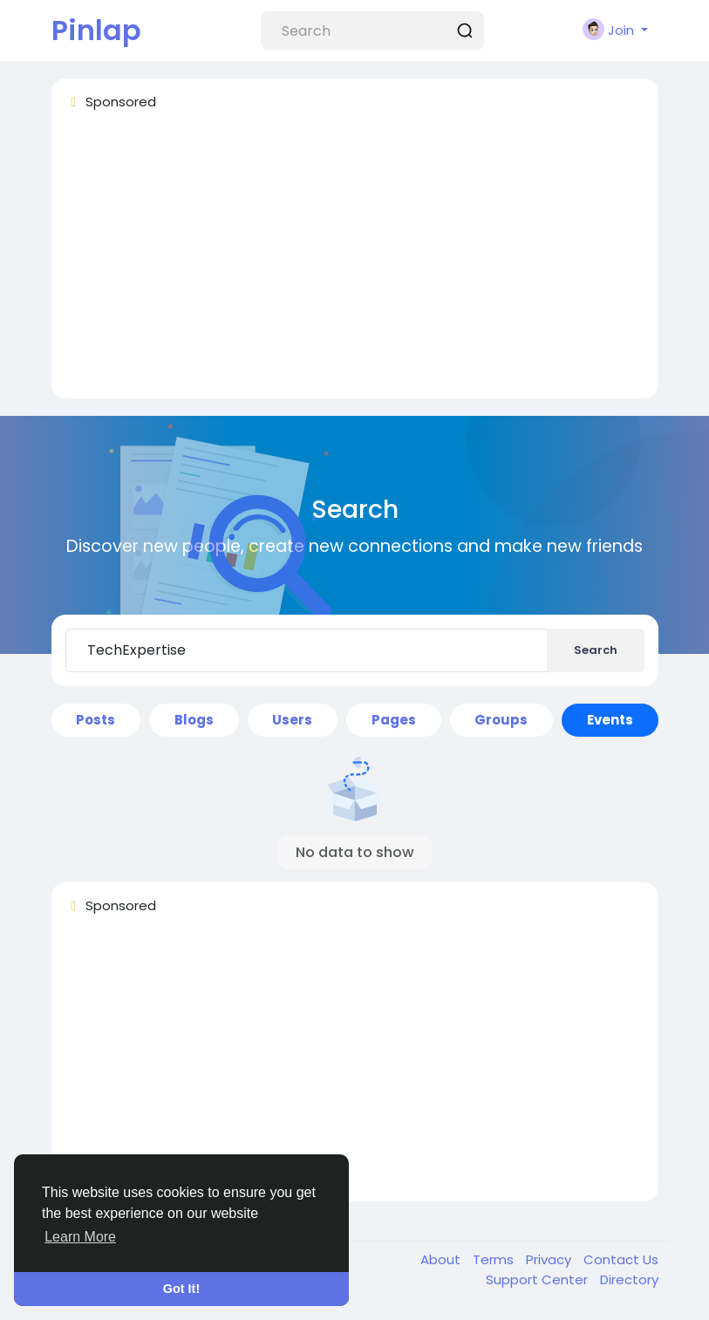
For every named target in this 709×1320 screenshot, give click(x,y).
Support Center (538, 1279)
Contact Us (620, 1259)
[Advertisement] (354, 262)
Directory (629, 1279)
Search (595, 650)
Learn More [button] (80, 1236)
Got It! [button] (181, 1289)
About (442, 1259)
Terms (495, 1259)
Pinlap (96, 30)
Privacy (550, 1259)
